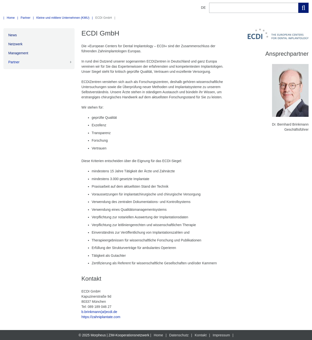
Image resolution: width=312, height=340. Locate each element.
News (12, 35)
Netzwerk (15, 44)
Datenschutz (179, 335)
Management (18, 53)
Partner (25, 17)
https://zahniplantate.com (100, 317)
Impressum (220, 335)
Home (11, 17)
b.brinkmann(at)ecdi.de (98, 312)
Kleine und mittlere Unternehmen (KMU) (62, 17)
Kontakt (200, 335)
